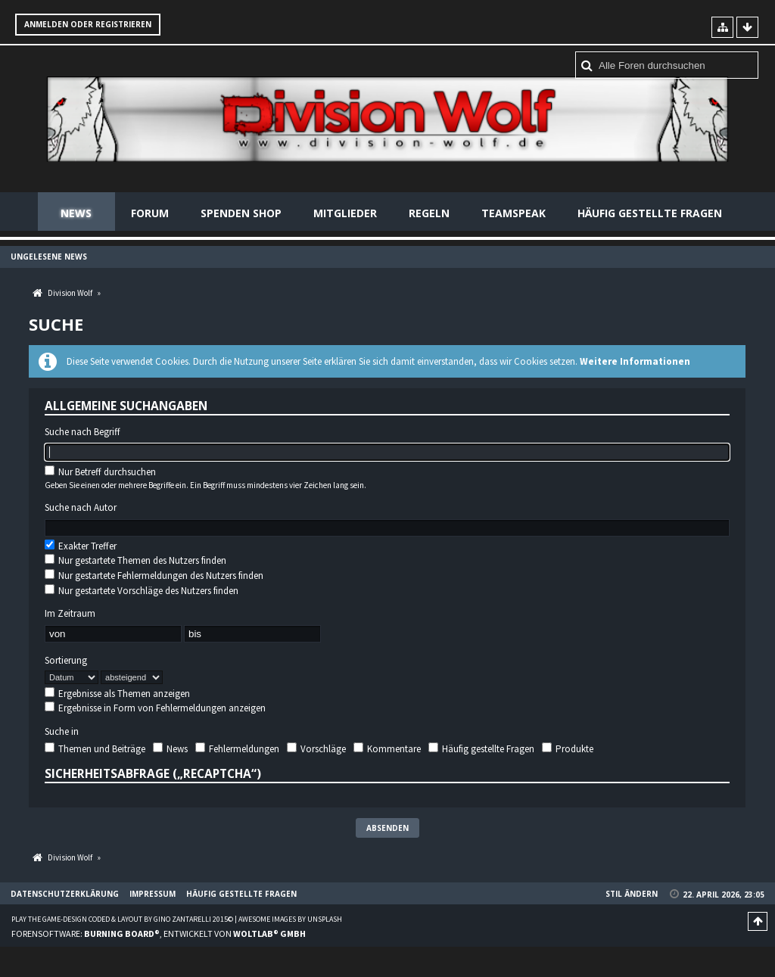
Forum (150, 213)
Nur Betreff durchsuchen (100, 471)
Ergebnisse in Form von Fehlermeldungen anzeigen (155, 708)
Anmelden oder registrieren (87, 24)
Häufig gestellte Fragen (649, 213)
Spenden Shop (241, 213)
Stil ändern (631, 893)
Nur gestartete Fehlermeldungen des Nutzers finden (154, 575)
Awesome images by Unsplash (290, 919)
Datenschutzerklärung (65, 893)
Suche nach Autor (81, 508)
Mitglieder (345, 213)
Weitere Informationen (635, 361)
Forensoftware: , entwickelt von (158, 933)
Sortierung (66, 661)
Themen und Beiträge (95, 748)
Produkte (567, 748)
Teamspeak (513, 213)
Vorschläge (316, 748)
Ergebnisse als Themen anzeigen (117, 693)
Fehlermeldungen (237, 748)
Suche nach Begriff (82, 432)
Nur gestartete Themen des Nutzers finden (135, 560)
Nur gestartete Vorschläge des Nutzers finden (141, 590)
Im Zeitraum (70, 614)
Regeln (429, 213)
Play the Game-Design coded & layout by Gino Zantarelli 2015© (122, 919)
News (76, 213)
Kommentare (387, 748)
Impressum (152, 893)
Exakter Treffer (81, 546)
